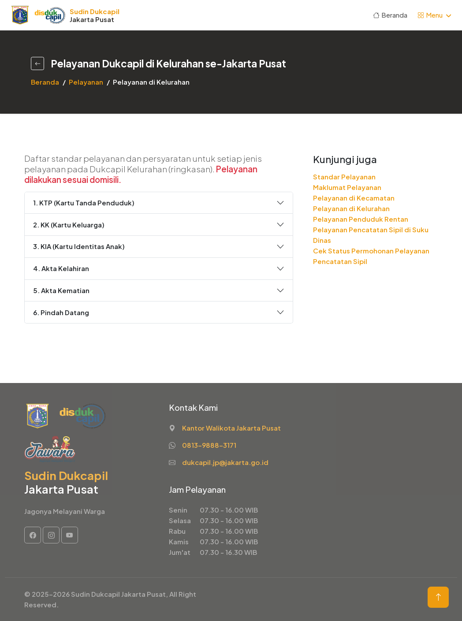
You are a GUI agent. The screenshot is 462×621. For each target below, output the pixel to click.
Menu (430, 15)
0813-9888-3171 (209, 445)
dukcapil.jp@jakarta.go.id (225, 462)
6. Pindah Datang (61, 312)
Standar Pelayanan (344, 176)
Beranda (390, 15)
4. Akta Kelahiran (61, 268)
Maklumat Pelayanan (347, 187)
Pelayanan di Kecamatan (354, 197)
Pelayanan (86, 82)
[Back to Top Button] (438, 597)
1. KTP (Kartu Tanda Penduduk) (83, 202)
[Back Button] (37, 63)
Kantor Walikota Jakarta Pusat (231, 428)
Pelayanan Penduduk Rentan (360, 219)
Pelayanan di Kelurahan (351, 208)
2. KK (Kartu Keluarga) (68, 224)
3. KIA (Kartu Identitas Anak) (79, 246)
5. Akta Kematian (61, 290)
